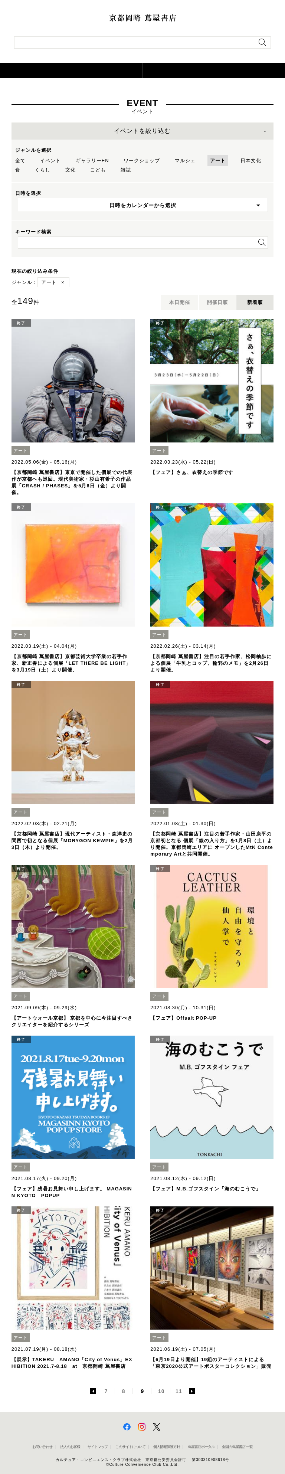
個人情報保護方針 (166, 1447)
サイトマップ (98, 1447)
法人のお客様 (70, 1447)
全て (20, 160)
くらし (42, 170)
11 (179, 1391)
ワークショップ (142, 160)
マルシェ (185, 160)
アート (218, 160)
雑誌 (126, 170)
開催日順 (217, 302)
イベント (50, 160)
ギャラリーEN (92, 160)
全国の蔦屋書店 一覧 (237, 1447)
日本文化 (250, 160)
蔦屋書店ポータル (201, 1447)
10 (161, 1391)
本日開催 (179, 302)
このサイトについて (130, 1447)
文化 (70, 170)
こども (98, 170)
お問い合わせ (42, 1447)
